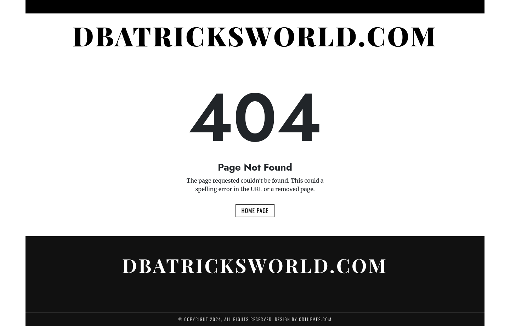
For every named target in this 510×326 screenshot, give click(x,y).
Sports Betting (324, 6)
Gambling (286, 6)
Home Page (254, 210)
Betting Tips (250, 6)
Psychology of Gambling (197, 6)
